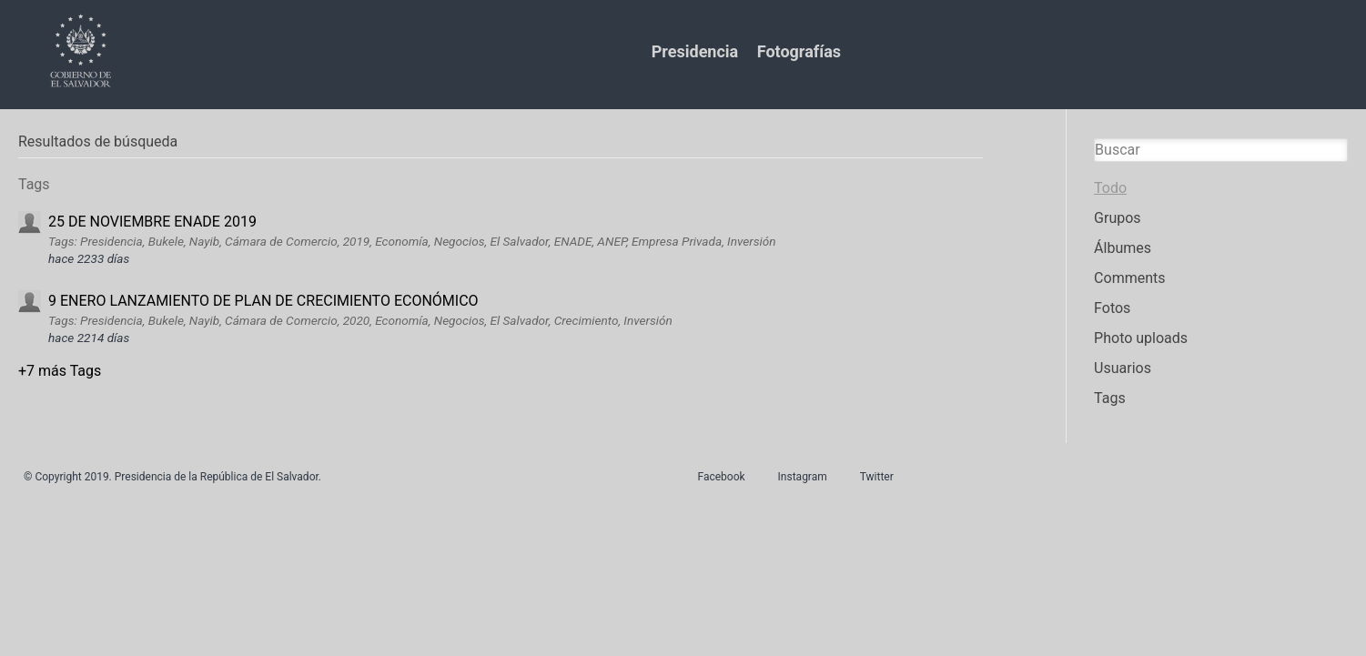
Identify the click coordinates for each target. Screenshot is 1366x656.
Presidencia (695, 51)
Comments (1129, 278)
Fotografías (799, 51)
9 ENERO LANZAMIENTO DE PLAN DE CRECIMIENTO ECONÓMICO (263, 300)
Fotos (1112, 308)
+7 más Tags (59, 370)
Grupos (1117, 218)
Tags (1110, 398)
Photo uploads (1141, 338)
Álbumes (1122, 248)
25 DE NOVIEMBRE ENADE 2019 (152, 221)
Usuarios (1122, 368)
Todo (1110, 188)
